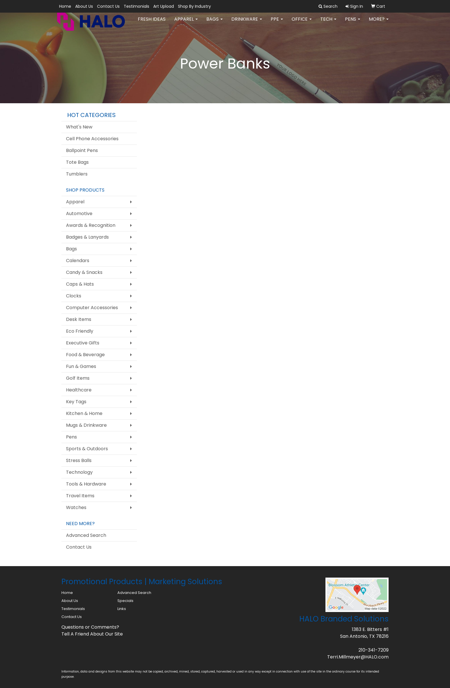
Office (302, 23)
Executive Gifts (82, 343)
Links (121, 608)
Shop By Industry (194, 6)
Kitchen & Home (84, 413)
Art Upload (163, 6)
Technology (79, 472)
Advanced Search (86, 535)
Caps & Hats (80, 284)
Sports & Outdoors (87, 448)
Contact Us (108, 6)
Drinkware (246, 23)
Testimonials (136, 6)
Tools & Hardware (86, 484)
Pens (352, 23)
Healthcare (79, 390)
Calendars (77, 260)
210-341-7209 (373, 650)
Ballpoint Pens (82, 150)
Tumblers (77, 174)
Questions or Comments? (90, 627)
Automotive (79, 213)
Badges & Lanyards (87, 237)
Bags (214, 23)
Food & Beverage (85, 354)
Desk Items (78, 319)
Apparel (186, 23)
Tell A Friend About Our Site (92, 634)
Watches (76, 507)
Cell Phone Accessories (92, 138)
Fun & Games (81, 366)
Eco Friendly (79, 331)
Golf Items (78, 378)
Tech (328, 23)
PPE (277, 23)
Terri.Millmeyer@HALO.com (358, 657)
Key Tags (76, 401)
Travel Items (80, 495)
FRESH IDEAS (152, 23)
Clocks (73, 296)
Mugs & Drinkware (86, 425)
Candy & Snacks (84, 272)
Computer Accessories (92, 307)
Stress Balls (79, 460)
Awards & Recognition (90, 225)
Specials (125, 600)
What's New (79, 127)
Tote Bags (77, 162)
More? (379, 23)
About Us (84, 6)
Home (65, 6)
